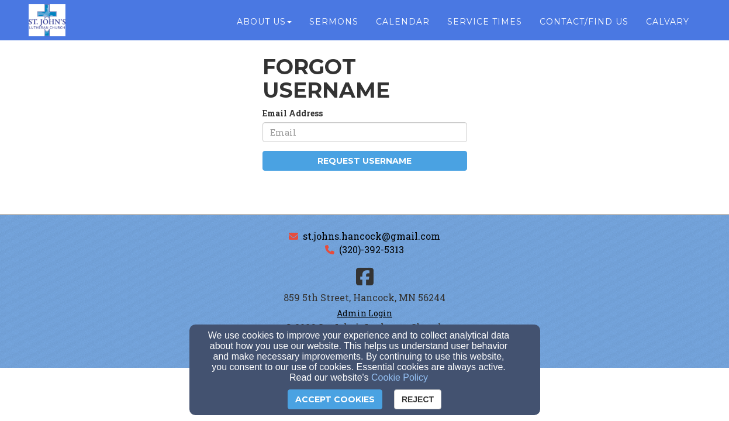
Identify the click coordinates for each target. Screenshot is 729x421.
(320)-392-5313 (371, 249)
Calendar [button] (403, 24)
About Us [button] (264, 24)
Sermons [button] (333, 24)
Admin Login (364, 313)
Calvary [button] (667, 24)
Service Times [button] (484, 24)
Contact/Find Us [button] (584, 24)
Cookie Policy (399, 377)
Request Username (364, 161)
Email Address (292, 113)
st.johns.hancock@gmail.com (371, 236)
